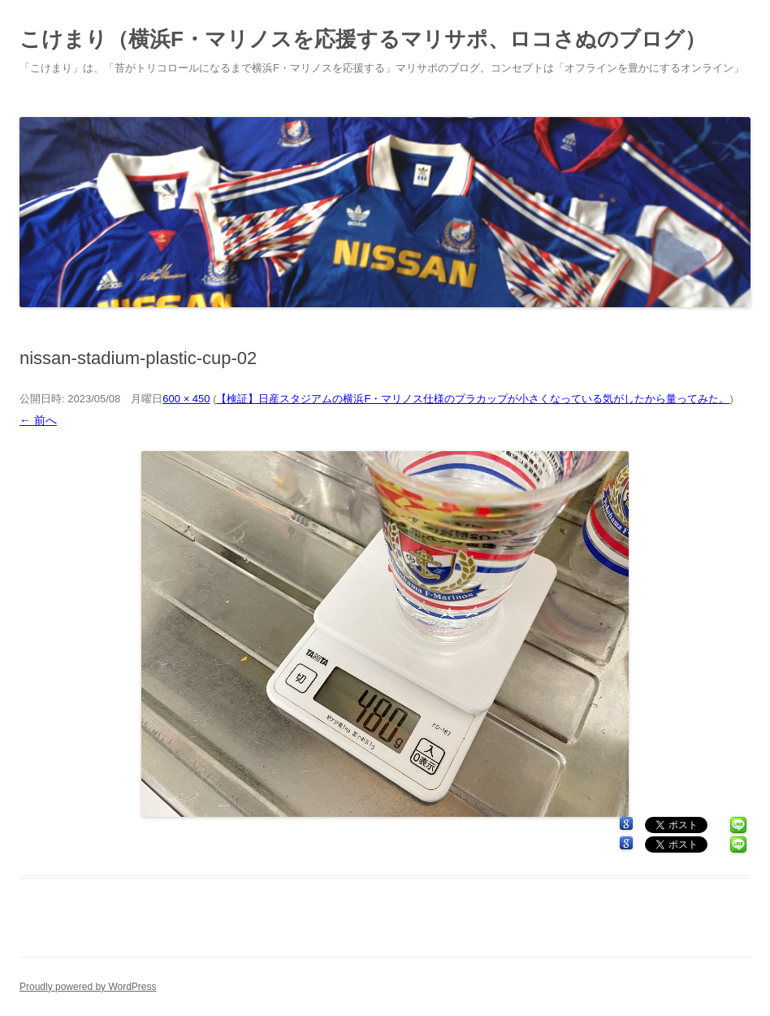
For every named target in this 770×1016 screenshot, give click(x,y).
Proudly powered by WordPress (88, 986)
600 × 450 (186, 399)
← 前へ (38, 420)
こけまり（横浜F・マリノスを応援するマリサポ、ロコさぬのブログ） (362, 39)
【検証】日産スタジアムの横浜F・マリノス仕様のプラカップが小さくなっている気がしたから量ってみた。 (472, 399)
